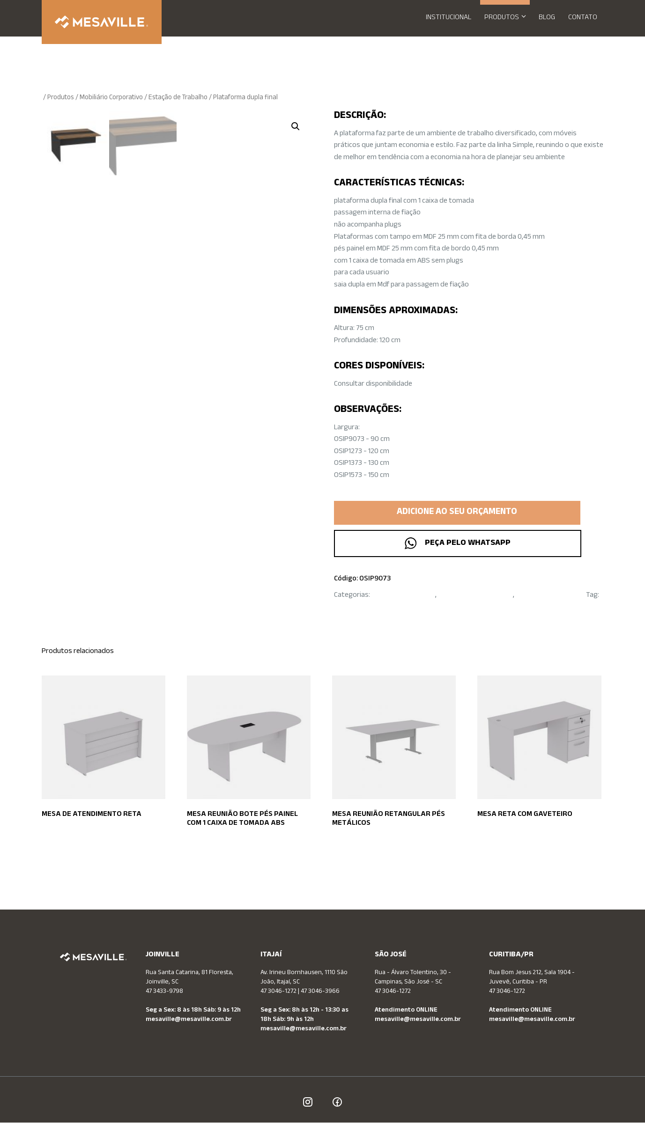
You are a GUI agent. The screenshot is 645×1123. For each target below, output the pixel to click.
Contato (582, 18)
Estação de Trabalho (178, 98)
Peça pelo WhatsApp (457, 543)
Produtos (508, 18)
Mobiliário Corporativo (111, 98)
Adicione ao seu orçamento (457, 512)
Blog (547, 18)
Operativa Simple (360, 608)
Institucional (448, 18)
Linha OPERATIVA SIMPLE (475, 595)
